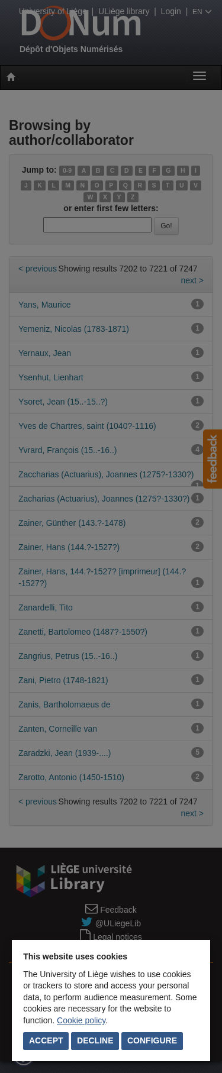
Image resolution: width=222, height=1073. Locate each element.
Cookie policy (81, 1020)
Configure (152, 1040)
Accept (46, 1040)
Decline (95, 1040)
